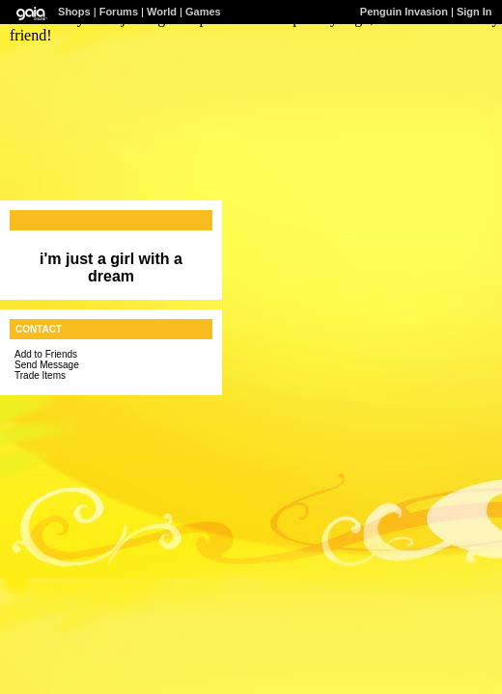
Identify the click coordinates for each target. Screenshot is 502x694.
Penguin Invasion (404, 11)
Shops (74, 11)
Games (203, 11)
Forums (118, 11)
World (162, 11)
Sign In (474, 11)
